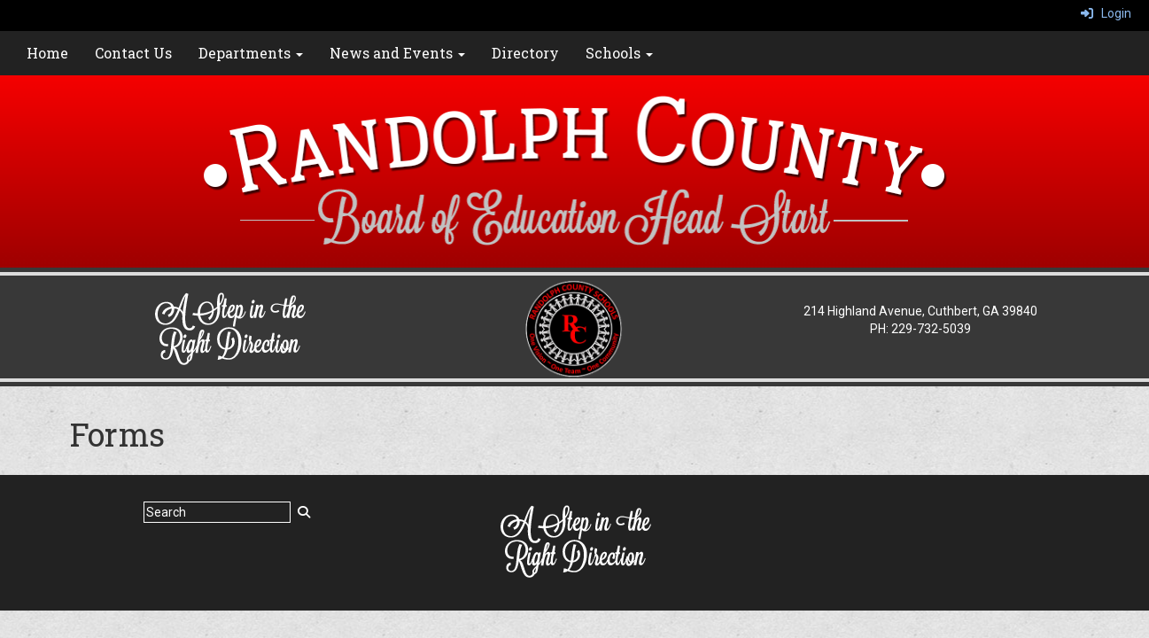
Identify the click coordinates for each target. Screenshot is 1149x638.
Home (47, 52)
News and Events (397, 52)
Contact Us (133, 52)
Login (1106, 13)
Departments (250, 52)
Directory (525, 52)
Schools (619, 52)
